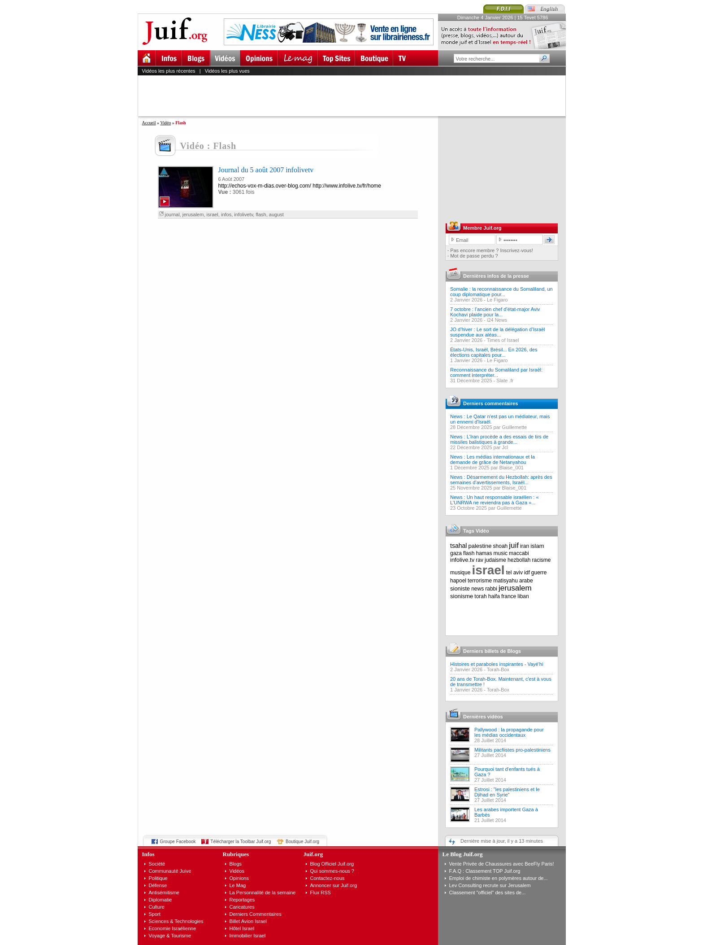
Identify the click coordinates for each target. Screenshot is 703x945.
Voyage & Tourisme (170, 935)
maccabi (519, 553)
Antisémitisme (164, 892)
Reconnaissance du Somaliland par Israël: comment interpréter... (496, 372)
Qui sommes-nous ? (332, 871)
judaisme (495, 560)
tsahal (458, 545)
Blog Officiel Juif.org (332, 863)
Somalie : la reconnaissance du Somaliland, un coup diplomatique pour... (501, 291)
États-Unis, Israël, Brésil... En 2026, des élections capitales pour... (493, 352)
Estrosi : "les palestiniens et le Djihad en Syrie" (507, 792)
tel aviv (514, 572)
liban (523, 596)
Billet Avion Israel (248, 921)
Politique (158, 878)
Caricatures (242, 907)
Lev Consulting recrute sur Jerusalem (490, 885)
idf (527, 572)
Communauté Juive (170, 871)
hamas (484, 553)
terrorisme (480, 581)
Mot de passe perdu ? (474, 255)
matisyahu (505, 581)
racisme (541, 560)
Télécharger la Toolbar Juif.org (240, 841)
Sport (155, 914)
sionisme (461, 596)
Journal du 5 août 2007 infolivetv (266, 170)
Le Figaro (497, 299)
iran (524, 546)
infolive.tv (462, 559)
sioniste (460, 588)
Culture (157, 907)
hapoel (458, 581)
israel (212, 214)
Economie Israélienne (172, 928)
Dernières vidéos (483, 716)
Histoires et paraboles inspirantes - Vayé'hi (496, 664)
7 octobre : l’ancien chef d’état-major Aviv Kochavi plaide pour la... (495, 311)
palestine (479, 545)
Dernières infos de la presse (496, 276)
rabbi (491, 589)
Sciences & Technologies (176, 921)
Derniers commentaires (490, 403)
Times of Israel (503, 340)
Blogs (236, 863)
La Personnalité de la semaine (263, 892)
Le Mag (238, 885)
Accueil (149, 122)
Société (157, 863)
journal (172, 214)
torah (480, 596)
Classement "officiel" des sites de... (487, 892)
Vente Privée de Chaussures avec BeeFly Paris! (501, 863)
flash (261, 214)
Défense (158, 885)
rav (479, 560)
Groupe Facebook (178, 841)
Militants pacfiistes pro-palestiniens (512, 749)
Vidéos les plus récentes (168, 71)
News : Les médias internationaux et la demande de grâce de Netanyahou (492, 459)
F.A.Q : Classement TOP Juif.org (485, 871)
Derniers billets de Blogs (492, 651)
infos (226, 214)
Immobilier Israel (248, 935)
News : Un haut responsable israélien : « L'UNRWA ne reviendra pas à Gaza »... (494, 499)
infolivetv (243, 214)
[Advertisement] (355, 95)
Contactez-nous (327, 878)
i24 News (497, 320)
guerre (539, 572)
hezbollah (519, 560)
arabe (526, 581)
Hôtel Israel (242, 928)
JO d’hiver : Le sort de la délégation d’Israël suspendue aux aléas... (497, 332)
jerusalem (193, 214)
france (508, 596)
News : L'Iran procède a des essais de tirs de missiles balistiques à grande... (499, 439)
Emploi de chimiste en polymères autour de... (498, 878)
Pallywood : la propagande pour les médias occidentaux (509, 732)
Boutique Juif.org (302, 841)
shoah (500, 546)
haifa (494, 596)
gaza (456, 553)
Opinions (239, 878)
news (477, 589)
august (276, 214)
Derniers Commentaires (256, 914)
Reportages (242, 899)
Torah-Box (498, 669)
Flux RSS (320, 892)
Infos (148, 854)
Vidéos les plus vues (227, 71)
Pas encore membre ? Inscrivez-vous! (491, 250)
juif (514, 545)
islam (537, 545)
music (501, 553)
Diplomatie (160, 899)
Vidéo (165, 122)
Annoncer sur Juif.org (333, 885)
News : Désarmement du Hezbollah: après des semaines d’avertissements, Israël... (501, 479)
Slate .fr (504, 380)
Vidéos (237, 871)
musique (460, 572)
